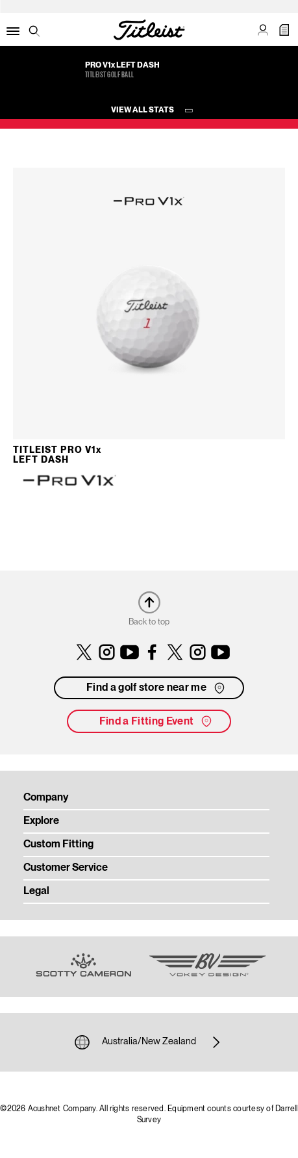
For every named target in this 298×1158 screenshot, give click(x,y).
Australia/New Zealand (149, 1042)
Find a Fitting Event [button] (156, 721)
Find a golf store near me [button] (156, 688)
